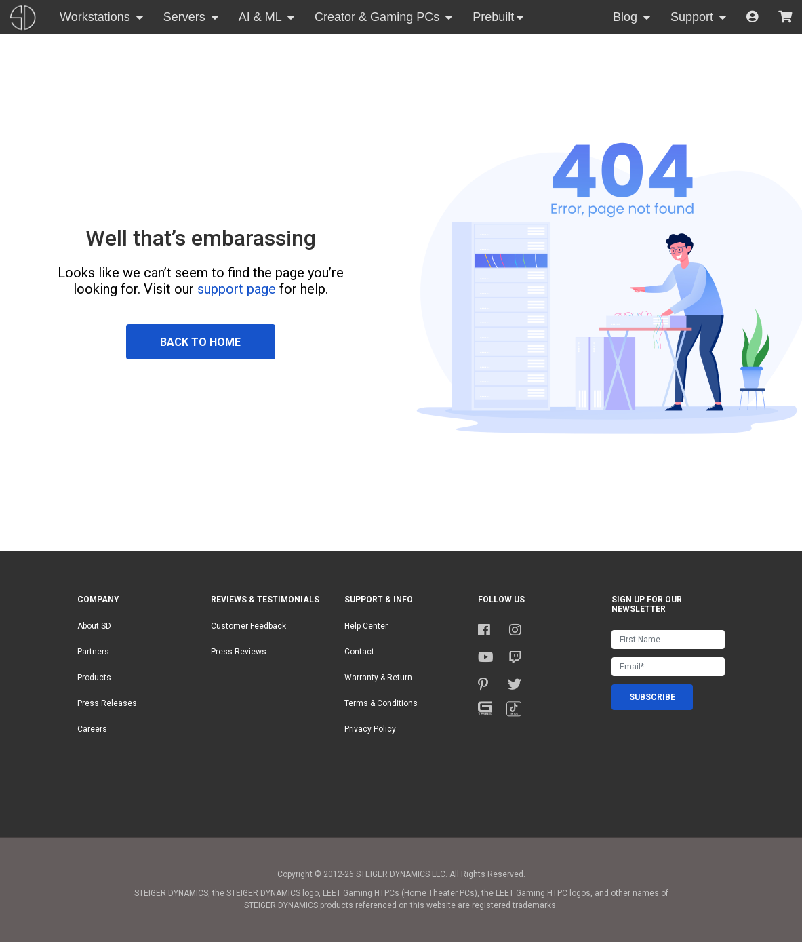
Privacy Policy (370, 729)
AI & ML (262, 17)
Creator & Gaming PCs (379, 17)
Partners (93, 651)
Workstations (97, 17)
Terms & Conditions (381, 703)
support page (236, 289)
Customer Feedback (248, 626)
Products (94, 677)
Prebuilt (493, 17)
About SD (94, 626)
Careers (92, 729)
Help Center (366, 626)
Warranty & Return (378, 677)
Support (693, 17)
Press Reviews (238, 651)
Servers (186, 17)
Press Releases (107, 703)
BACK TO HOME (200, 342)
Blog (627, 17)
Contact (359, 651)
